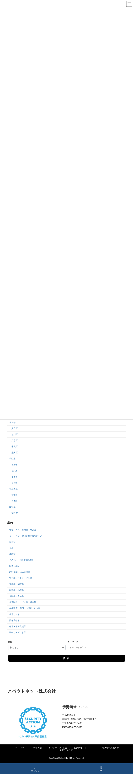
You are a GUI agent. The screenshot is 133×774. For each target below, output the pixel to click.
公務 (11, 548)
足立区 (14, 428)
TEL (101, 769)
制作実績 (37, 747)
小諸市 (14, 483)
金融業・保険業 (16, 596)
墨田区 (14, 452)
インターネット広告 (58, 747)
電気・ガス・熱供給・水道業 (22, 530)
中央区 (14, 446)
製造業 (12, 542)
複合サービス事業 (17, 632)
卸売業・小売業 (16, 590)
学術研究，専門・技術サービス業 (24, 608)
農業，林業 (14, 614)
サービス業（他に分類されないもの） (26, 536)
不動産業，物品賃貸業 (19, 572)
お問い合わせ (66, 750)
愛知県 (12, 507)
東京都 (12, 422)
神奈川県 (13, 489)
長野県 (12, 459)
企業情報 (78, 747)
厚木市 (14, 501)
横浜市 (14, 495)
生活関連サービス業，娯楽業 (22, 602)
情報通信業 (14, 620)
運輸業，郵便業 (16, 584)
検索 (66, 658)
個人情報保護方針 (110, 747)
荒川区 (14, 434)
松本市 (14, 477)
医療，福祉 (14, 566)
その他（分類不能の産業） (21, 560)
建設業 (12, 554)
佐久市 (14, 471)
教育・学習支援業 (17, 626)
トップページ (20, 747)
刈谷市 (14, 513)
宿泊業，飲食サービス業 (20, 578)
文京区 (14, 440)
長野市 (14, 465)
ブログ (92, 747)
